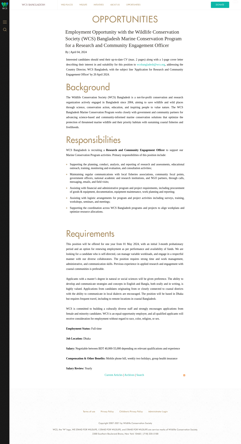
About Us (115, 4)
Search (140, 375)
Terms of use (89, 411)
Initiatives (99, 4)
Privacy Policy (107, 411)
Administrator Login (158, 411)
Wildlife (83, 4)
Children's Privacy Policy (131, 411)
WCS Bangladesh (33, 4)
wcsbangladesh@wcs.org (151, 64)
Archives (129, 375)
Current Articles (113, 375)
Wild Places (67, 4)
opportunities (133, 4)
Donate (220, 4)
